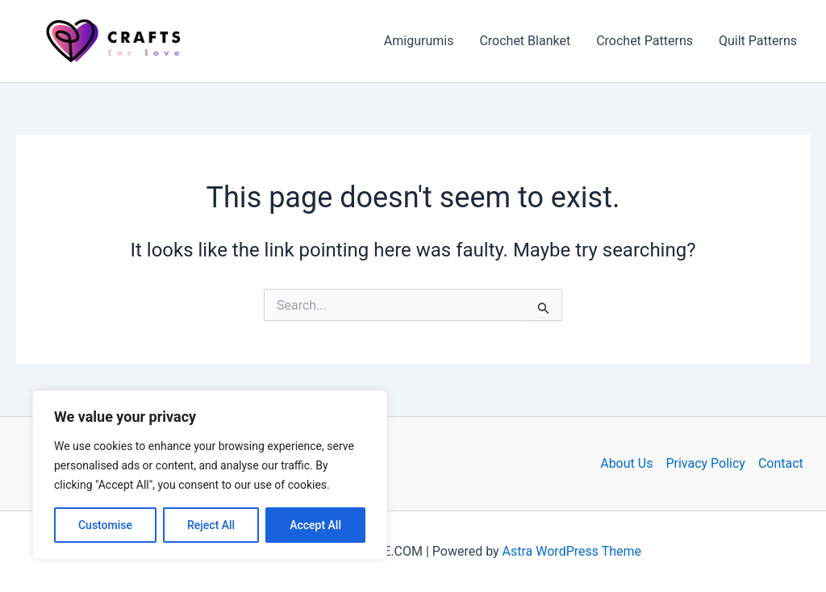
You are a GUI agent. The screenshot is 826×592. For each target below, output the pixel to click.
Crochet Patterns (644, 40)
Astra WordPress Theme (572, 551)
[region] (209, 475)
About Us (626, 463)
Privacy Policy (705, 463)
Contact (780, 463)
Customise (105, 525)
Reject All (211, 525)
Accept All (315, 525)
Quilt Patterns (758, 40)
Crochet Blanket (524, 40)
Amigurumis (419, 40)
